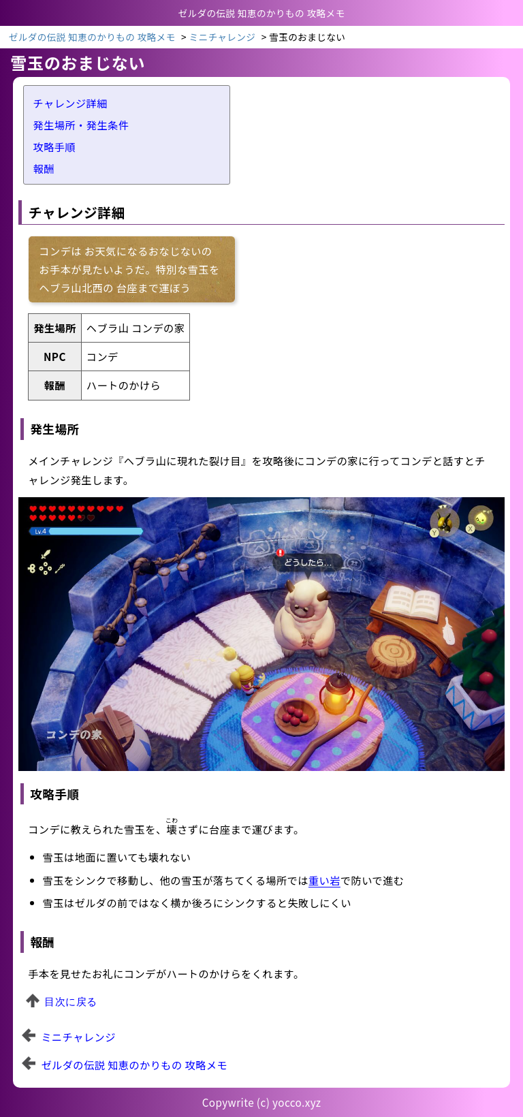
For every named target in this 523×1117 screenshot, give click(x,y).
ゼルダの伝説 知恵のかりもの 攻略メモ (134, 1064)
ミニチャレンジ (222, 37)
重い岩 (324, 879)
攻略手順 (54, 146)
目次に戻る (70, 1001)
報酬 (43, 168)
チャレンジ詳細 (70, 102)
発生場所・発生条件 (81, 124)
